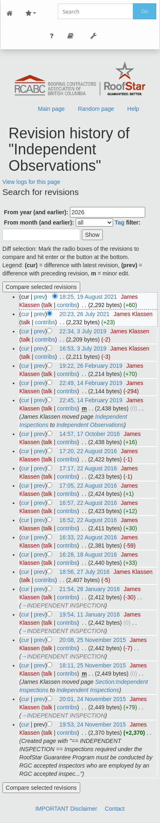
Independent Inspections (87, 690)
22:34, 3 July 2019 (82, 331)
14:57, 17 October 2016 (89, 434)
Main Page (10, 13)
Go (144, 11)
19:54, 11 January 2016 (89, 614)
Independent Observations (90, 425)
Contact (115, 808)
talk (47, 305)
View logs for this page (31, 182)
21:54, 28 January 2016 (89, 589)
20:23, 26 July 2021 (84, 314)
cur (25, 314)
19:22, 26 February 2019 (90, 365)
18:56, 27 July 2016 (84, 572)
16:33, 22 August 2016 (88, 537)
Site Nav (31, 13)
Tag (120, 222)
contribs (67, 305)
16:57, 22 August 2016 (88, 503)
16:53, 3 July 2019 (82, 348)
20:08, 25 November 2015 (92, 640)
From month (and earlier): (39, 222)
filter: (128, 222)
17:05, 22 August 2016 (88, 485)
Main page (51, 108)
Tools (93, 36)
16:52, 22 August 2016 (88, 520)
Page (70, 36)
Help (133, 108)
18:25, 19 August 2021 (88, 296)
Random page (96, 108)
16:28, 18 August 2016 (88, 554)
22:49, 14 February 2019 (90, 383)
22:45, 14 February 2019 (90, 400)
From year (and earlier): (36, 212)
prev (39, 296)
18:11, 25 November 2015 (92, 665)
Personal (52, 36)
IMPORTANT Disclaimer (66, 808)
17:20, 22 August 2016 (88, 451)
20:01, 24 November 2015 (92, 699)
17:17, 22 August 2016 (88, 468)
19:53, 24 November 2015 (92, 724)
